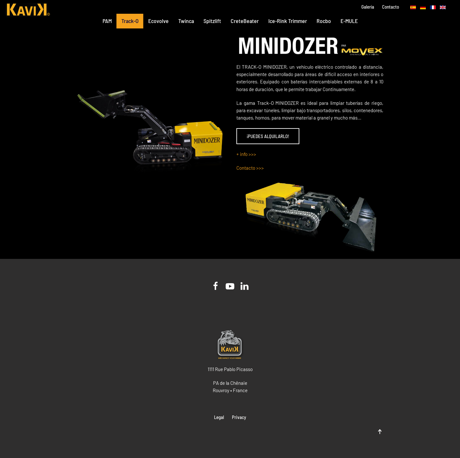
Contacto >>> (250, 168)
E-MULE (349, 20)
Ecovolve (158, 20)
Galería (367, 7)
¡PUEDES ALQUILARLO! (268, 136)
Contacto (390, 7)
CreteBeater (245, 20)
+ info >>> (246, 154)
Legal (219, 417)
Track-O (130, 20)
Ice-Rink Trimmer (287, 20)
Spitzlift (212, 20)
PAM (107, 20)
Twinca (186, 20)
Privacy (239, 417)
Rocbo (324, 20)
